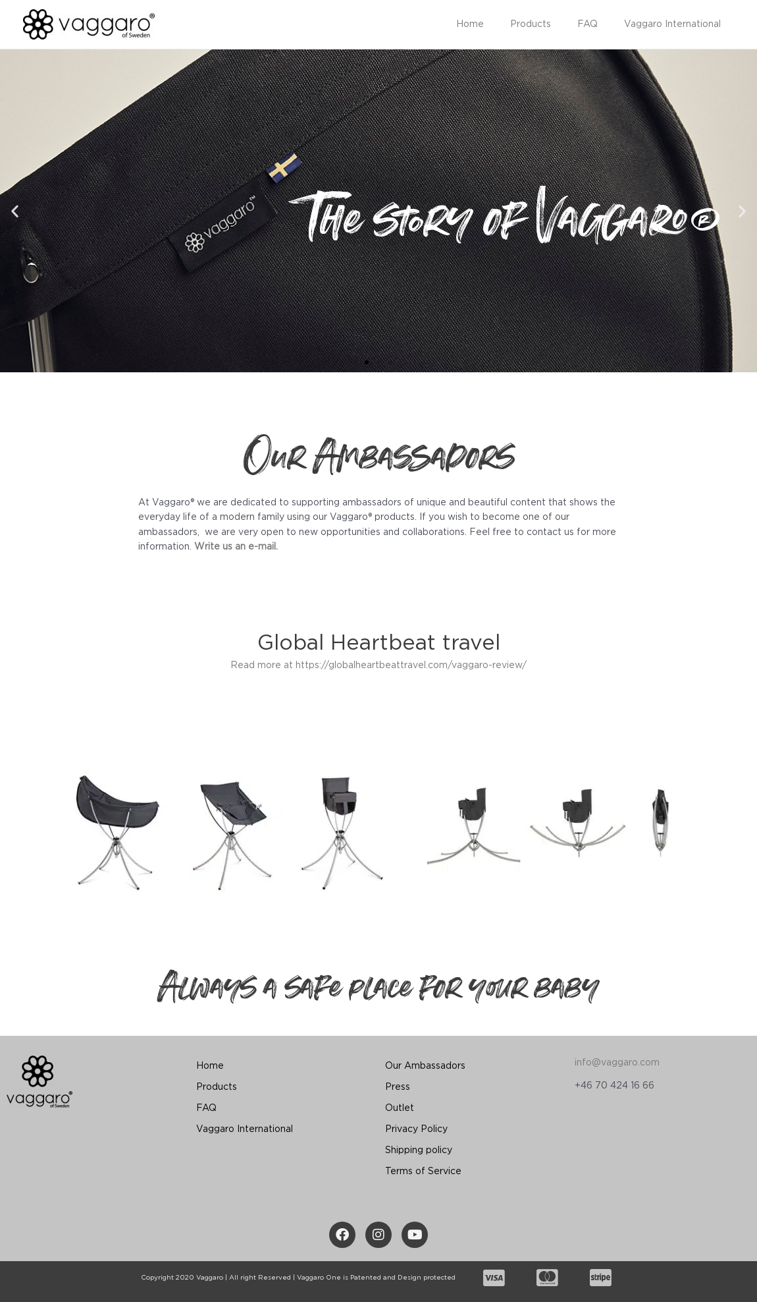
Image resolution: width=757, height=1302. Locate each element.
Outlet (399, 1108)
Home (497, 24)
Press (397, 1087)
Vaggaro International (676, 24)
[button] (367, 362)
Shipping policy (418, 1150)
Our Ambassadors (425, 1066)
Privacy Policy (416, 1129)
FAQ (599, 24)
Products (550, 24)
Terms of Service (423, 1171)
